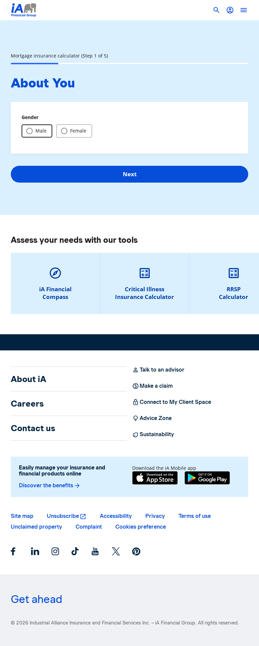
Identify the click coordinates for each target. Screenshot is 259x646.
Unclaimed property (36, 527)
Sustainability (153, 434)
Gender (30, 117)
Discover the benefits (50, 485)
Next (130, 174)
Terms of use (194, 516)
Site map (22, 516)
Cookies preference (140, 527)
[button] (230, 10)
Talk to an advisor (158, 370)
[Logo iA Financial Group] (24, 10)
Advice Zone (152, 418)
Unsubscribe (63, 516)
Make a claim (152, 386)
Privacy (155, 516)
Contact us (33, 428)
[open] (243, 10)
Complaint (89, 527)
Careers (27, 403)
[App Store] (155, 478)
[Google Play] (207, 478)
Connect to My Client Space (171, 402)
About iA (28, 379)
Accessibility (116, 516)
